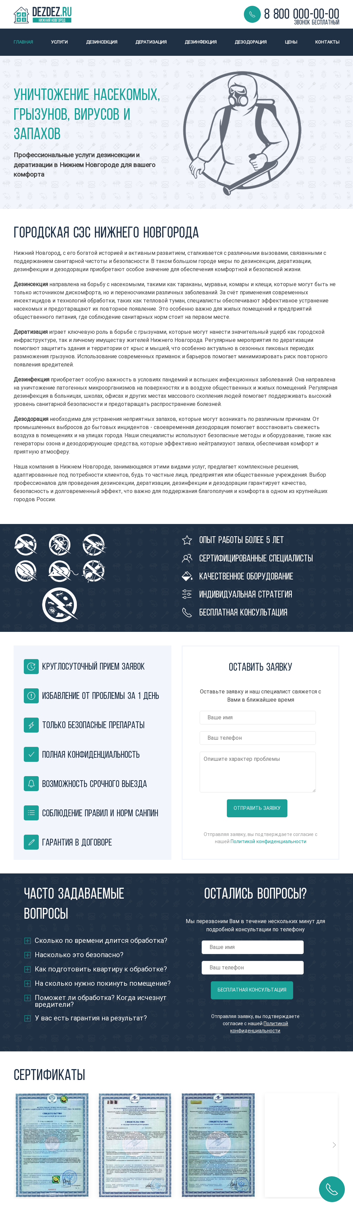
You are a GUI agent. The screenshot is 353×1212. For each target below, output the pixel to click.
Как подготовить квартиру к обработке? (101, 969)
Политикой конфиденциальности (268, 841)
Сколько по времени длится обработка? (101, 940)
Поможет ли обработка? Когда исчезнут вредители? (101, 1001)
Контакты (327, 42)
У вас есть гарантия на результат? (91, 1018)
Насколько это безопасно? (79, 955)
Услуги (59, 42)
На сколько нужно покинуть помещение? (103, 983)
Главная (23, 42)
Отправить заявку (257, 808)
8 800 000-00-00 (301, 14)
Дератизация (151, 42)
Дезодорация (251, 42)
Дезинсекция (101, 42)
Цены (291, 42)
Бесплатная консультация (252, 990)
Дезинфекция (201, 42)
